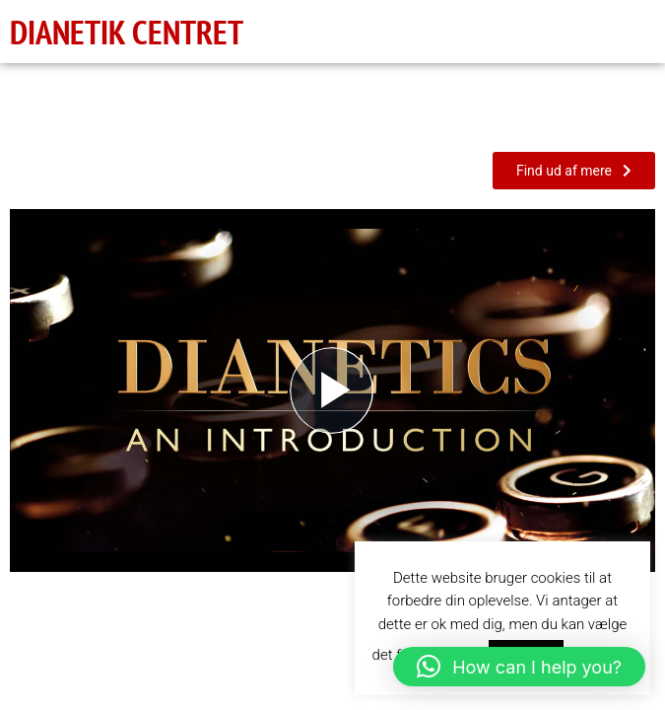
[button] (519, 666)
